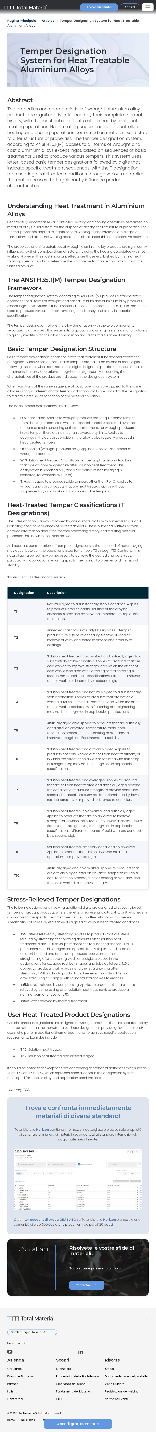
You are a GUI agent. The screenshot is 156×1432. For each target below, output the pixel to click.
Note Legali (28, 1420)
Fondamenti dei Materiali (73, 1391)
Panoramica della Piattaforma (77, 1376)
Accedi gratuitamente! (78, 1423)
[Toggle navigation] (148, 7)
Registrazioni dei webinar (122, 1391)
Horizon (109, 1219)
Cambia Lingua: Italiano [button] (26, 1332)
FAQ (59, 1399)
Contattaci (87, 1285)
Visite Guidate (115, 1384)
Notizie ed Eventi (116, 1399)
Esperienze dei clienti (71, 1384)
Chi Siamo (14, 1369)
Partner (12, 1384)
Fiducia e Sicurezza (20, 1376)
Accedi (130, 7)
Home (11, 1420)
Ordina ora (63, 1369)
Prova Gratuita (99, 7)
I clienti (12, 1391)
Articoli (109, 1369)
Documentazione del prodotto (126, 1376)
